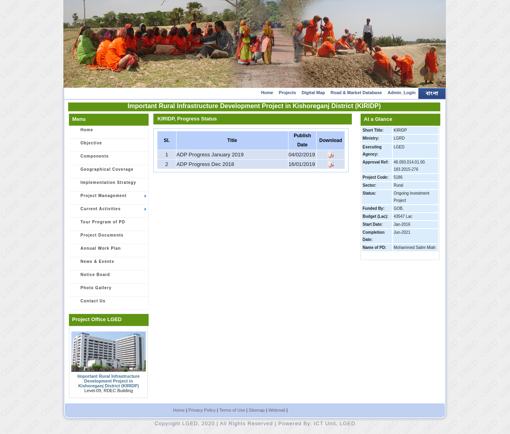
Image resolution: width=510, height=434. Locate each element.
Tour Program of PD (98, 224)
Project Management (109, 198)
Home (267, 92)
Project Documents (98, 238)
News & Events (93, 264)
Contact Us (89, 303)
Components (90, 159)
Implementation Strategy (104, 185)
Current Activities (109, 211)
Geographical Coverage (102, 172)
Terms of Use (232, 410)
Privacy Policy (202, 410)
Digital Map (313, 92)
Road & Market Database (356, 92)
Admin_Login (402, 92)
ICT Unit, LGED (334, 423)
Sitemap (257, 410)
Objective (87, 145)
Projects (287, 92)
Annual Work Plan (96, 251)
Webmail (276, 410)
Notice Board (91, 277)
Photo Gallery (92, 290)
